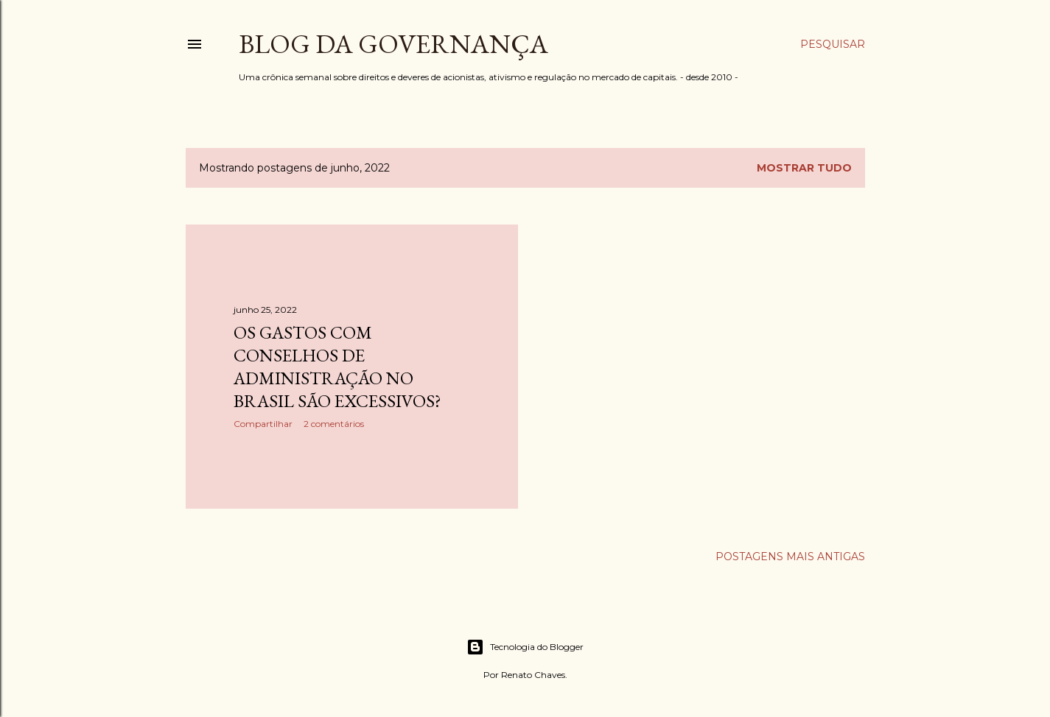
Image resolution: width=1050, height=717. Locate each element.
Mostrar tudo (804, 167)
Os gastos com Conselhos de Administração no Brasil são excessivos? (337, 366)
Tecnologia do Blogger (525, 647)
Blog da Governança (393, 44)
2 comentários (334, 423)
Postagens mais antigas (790, 556)
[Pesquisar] (832, 44)
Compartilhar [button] (263, 423)
